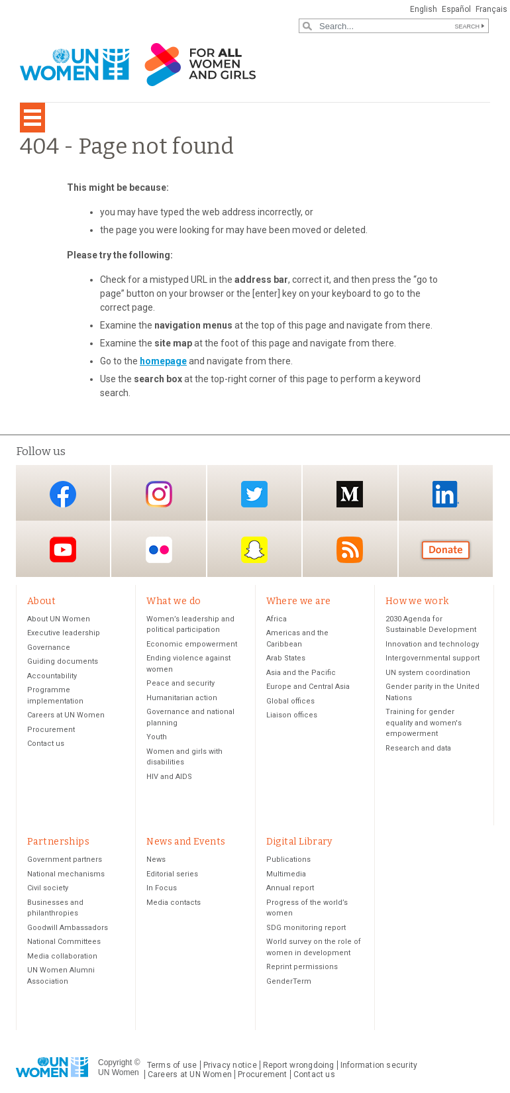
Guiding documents (62, 661)
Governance (48, 647)
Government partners (64, 859)
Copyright (115, 1062)
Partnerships (58, 841)
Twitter (254, 494)
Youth (156, 737)
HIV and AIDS (169, 776)
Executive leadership (63, 633)
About (41, 601)
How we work (417, 601)
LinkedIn (446, 494)
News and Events (185, 841)
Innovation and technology (432, 644)
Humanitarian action (181, 698)
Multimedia (286, 874)
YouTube (63, 550)
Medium (350, 494)
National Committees (64, 941)
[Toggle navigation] (32, 117)
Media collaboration (62, 956)
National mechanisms (66, 874)
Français (491, 9)
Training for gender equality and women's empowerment (423, 722)
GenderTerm (288, 981)
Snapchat (254, 550)
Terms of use (172, 1065)
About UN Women (58, 619)
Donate (446, 550)
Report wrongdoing (298, 1065)
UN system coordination (427, 672)
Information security (379, 1065)
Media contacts (173, 902)
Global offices (290, 701)
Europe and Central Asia (308, 686)
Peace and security (180, 683)
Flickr (159, 550)
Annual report (290, 888)
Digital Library (299, 841)
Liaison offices (291, 715)
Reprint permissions (302, 967)
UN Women (118, 1072)
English (423, 9)
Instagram (159, 494)
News (156, 859)
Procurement (51, 729)
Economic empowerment (191, 644)
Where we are (298, 601)
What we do (173, 601)
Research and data (418, 748)
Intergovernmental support (432, 658)
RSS (350, 550)
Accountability (52, 676)
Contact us (45, 743)
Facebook (63, 494)
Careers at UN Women (66, 715)
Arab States (285, 658)
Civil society (47, 888)
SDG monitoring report (306, 927)
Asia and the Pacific (301, 672)
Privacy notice (230, 1065)
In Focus (161, 888)
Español (456, 9)
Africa (276, 619)
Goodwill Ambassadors (67, 927)
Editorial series (172, 874)
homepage (163, 361)
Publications (288, 859)
